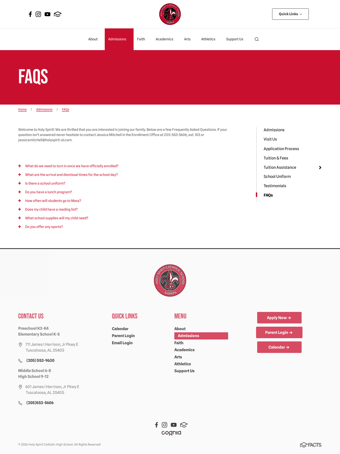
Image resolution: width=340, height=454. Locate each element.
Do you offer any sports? (40, 227)
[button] (256, 39)
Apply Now (279, 318)
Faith (143, 39)
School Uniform (277, 176)
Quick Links (290, 14)
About (94, 39)
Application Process (281, 148)
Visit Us (270, 139)
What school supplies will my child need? (53, 218)
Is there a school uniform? (41, 183)
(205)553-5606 (40, 402)
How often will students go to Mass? (49, 201)
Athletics (210, 39)
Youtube (47, 14)
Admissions (119, 39)
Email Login (122, 343)
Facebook (30, 14)
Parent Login (123, 335)
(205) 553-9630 (40, 360)
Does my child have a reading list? (48, 209)
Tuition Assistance (280, 167)
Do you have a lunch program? (45, 192)
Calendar (120, 328)
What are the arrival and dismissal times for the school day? (68, 175)
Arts (189, 39)
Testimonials (275, 186)
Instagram (38, 14)
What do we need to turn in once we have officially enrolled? (68, 166)
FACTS (58, 14)
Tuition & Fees (276, 158)
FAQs (268, 195)
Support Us (236, 39)
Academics (166, 39)
